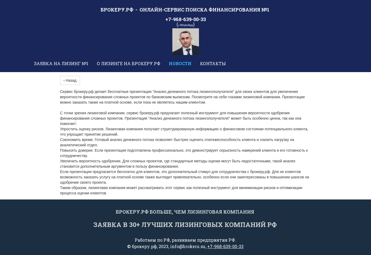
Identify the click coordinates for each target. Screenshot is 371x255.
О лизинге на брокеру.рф (128, 63)
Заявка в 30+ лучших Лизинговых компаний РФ (185, 224)
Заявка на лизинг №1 (61, 63)
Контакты (213, 63)
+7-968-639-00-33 (225, 246)
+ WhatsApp (185, 25)
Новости (180, 63)
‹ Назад (70, 80)
